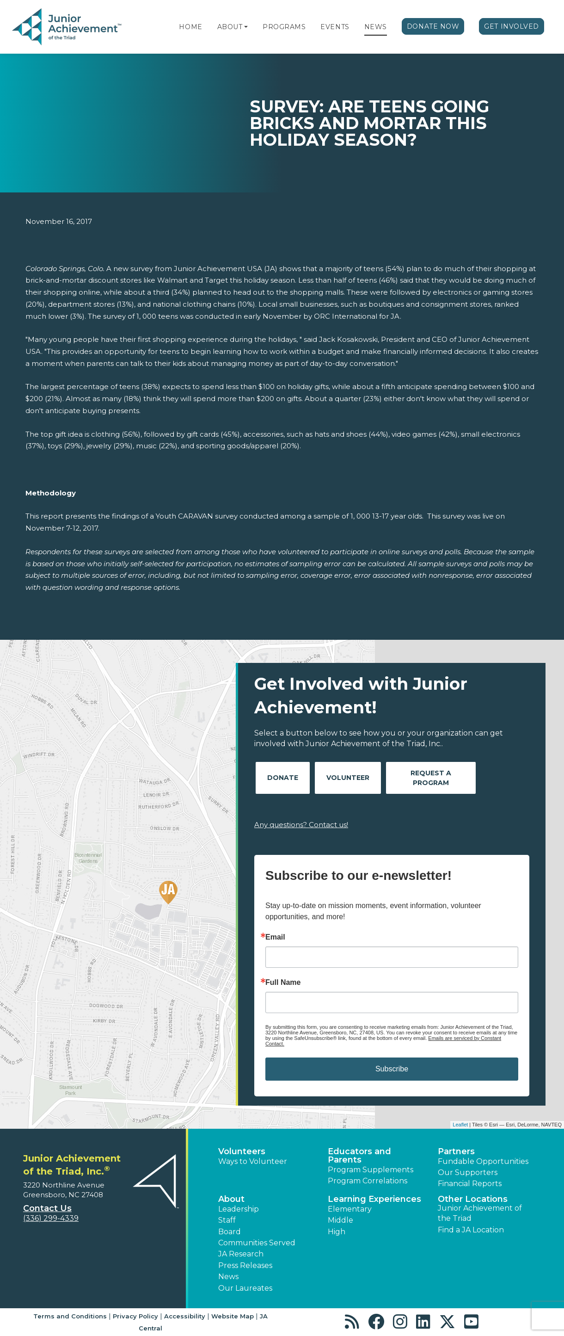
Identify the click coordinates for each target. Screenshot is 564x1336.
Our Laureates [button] (245, 1288)
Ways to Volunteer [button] (252, 1161)
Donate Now (433, 26)
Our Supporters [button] (467, 1172)
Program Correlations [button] (367, 1180)
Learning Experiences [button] (374, 1199)
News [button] (228, 1276)
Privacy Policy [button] (135, 1316)
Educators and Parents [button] (359, 1155)
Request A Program (431, 778)
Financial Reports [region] (470, 1183)
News (375, 27)
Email (275, 937)
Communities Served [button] (256, 1242)
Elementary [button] (350, 1209)
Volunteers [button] (241, 1151)
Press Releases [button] (245, 1265)
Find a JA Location (471, 1229)
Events (334, 27)
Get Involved (511, 26)
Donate (282, 777)
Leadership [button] (238, 1209)
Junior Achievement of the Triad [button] (480, 1213)
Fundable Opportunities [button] (483, 1161)
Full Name (282, 982)
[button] (246, 27)
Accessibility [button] (184, 1316)
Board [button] (229, 1231)
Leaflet (460, 1124)
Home (190, 27)
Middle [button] (340, 1220)
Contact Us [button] (47, 1208)
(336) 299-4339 (51, 1218)
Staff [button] (227, 1220)
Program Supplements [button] (370, 1169)
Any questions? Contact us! (301, 824)
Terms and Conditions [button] (70, 1316)
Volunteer (347, 777)
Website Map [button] (232, 1316)
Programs (284, 27)
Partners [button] (456, 1151)
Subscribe (391, 1069)
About (230, 27)
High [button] (336, 1231)
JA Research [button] (241, 1253)
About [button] (231, 1199)
